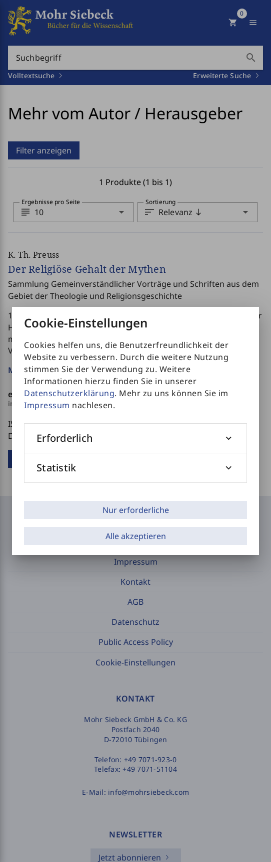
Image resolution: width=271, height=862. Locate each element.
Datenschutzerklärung (69, 393)
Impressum (47, 405)
